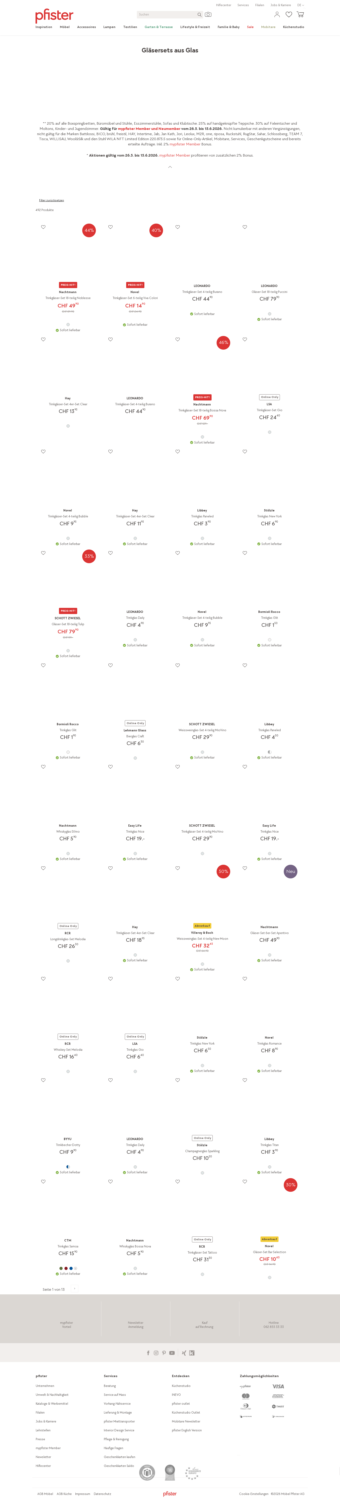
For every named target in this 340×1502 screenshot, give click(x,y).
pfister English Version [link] (187, 1430)
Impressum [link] (82, 1494)
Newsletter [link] (43, 1457)
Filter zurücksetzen (51, 200)
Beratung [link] (110, 1386)
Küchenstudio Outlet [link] (186, 1412)
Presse (40, 1439)
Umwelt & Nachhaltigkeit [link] (52, 1395)
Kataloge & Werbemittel (52, 1404)
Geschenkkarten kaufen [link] (119, 1457)
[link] (46, 27)
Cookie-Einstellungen (253, 1494)
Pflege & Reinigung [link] (116, 1439)
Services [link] (243, 5)
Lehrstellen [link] (43, 1430)
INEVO (176, 1395)
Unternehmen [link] (45, 1386)
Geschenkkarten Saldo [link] (119, 1466)
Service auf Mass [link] (115, 1395)
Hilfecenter (223, 5)
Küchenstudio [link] (181, 1386)
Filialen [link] (259, 5)
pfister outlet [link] (181, 1404)
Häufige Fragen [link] (113, 1448)
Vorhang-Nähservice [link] (117, 1404)
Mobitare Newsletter (186, 1421)
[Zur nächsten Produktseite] (74, 1288)
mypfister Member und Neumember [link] (149, 128)
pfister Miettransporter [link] (119, 1421)
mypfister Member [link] (185, 144)
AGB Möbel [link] (45, 1494)
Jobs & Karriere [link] (281, 5)
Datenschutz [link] (102, 1494)
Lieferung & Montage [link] (118, 1412)
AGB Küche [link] (64, 1494)
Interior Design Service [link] (119, 1430)
